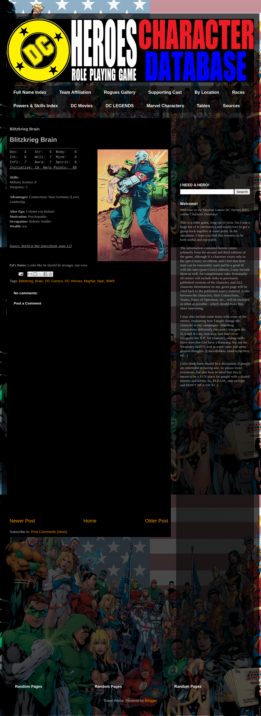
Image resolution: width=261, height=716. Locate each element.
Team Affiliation (75, 92)
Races (238, 92)
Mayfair (89, 281)
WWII (110, 281)
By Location (207, 92)
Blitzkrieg (26, 281)
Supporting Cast (165, 92)
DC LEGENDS (120, 105)
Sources (231, 105)
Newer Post (22, 521)
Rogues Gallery (119, 92)
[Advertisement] (89, 473)
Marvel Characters (165, 105)
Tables (203, 105)
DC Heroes (73, 281)
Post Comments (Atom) (49, 532)
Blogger (151, 701)
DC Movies (82, 105)
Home (90, 521)
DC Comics (54, 281)
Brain (39, 281)
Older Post (156, 521)
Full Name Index (29, 92)
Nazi (100, 281)
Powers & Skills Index (35, 105)
